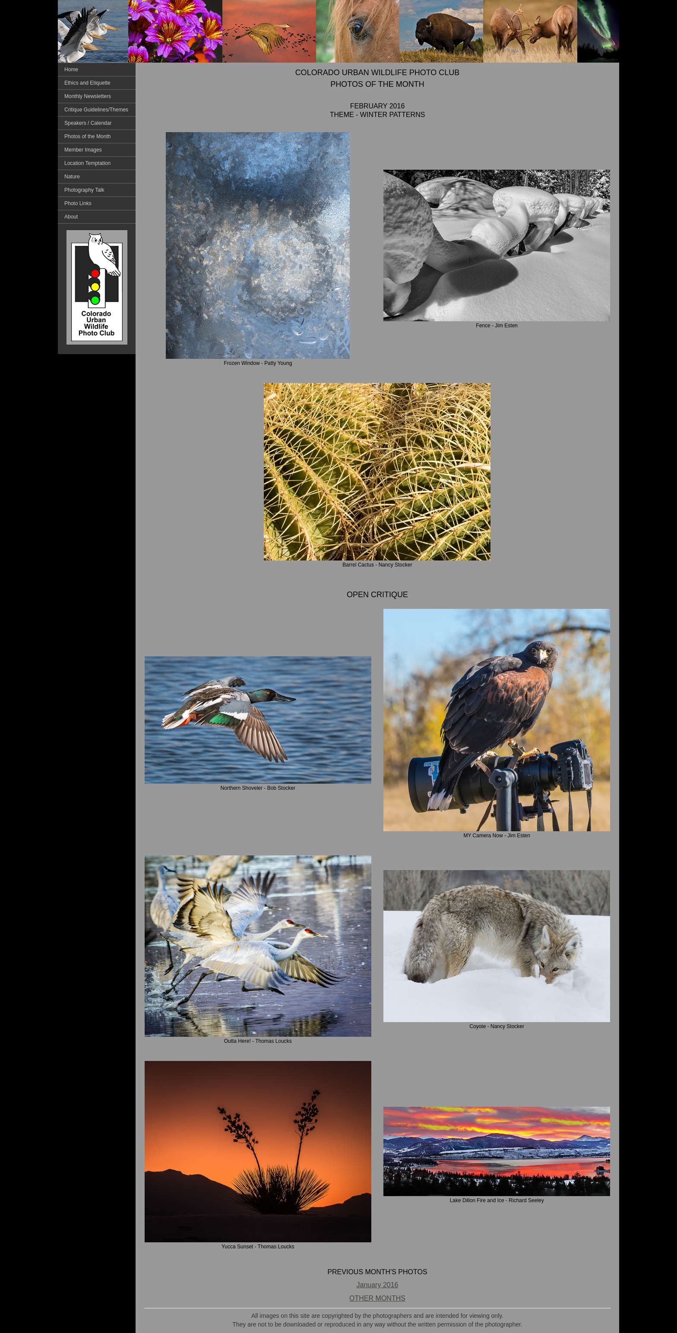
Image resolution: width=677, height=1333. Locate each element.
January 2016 (378, 1285)
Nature (72, 177)
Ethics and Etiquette (87, 83)
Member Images (83, 150)
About (71, 217)
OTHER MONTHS (377, 1298)
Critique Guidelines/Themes (96, 110)
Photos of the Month (87, 136)
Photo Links (78, 203)
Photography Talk (84, 190)
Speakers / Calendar (87, 123)
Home (71, 69)
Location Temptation (87, 163)
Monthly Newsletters (87, 96)
